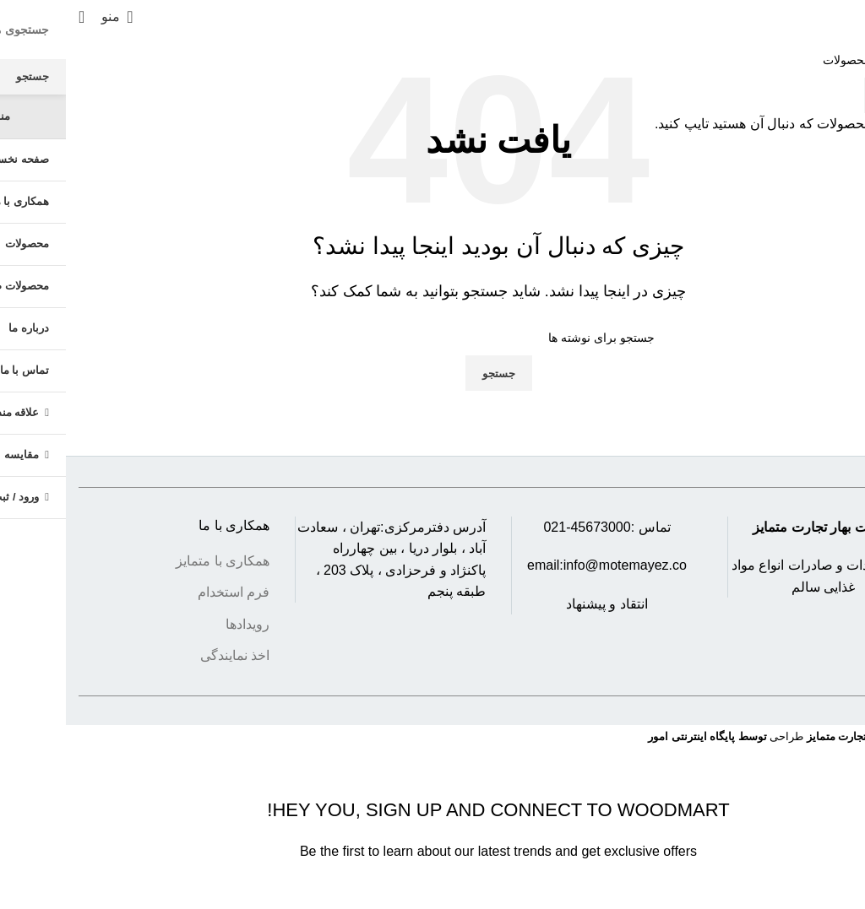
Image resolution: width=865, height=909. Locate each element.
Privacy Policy (541, 897)
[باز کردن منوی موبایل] (51, 17)
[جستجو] (15, 17)
